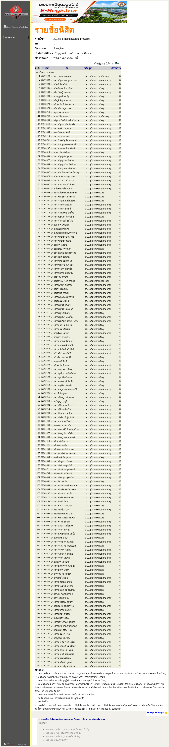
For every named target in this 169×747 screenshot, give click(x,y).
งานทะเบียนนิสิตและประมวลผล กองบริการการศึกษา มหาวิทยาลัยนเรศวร (73, 719)
